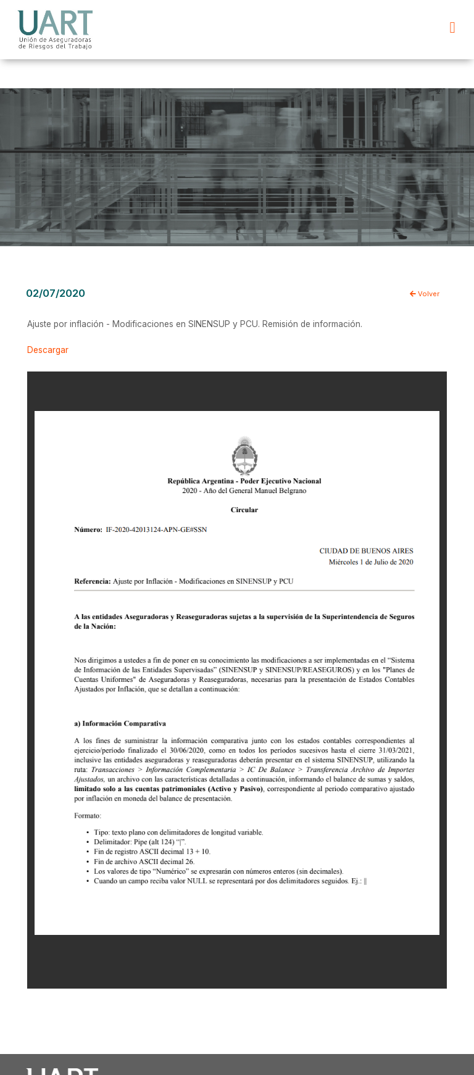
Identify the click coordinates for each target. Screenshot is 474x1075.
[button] (452, 27)
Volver (424, 293)
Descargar (48, 350)
